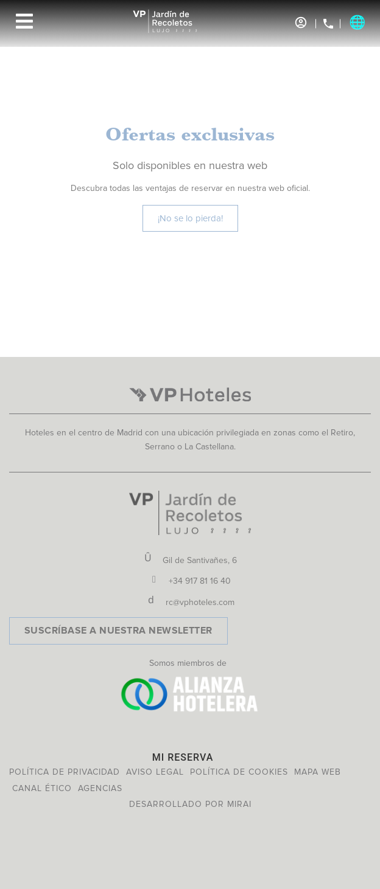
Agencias (100, 788)
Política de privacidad (64, 772)
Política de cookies (239, 772)
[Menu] (24, 21)
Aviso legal (155, 772)
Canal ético (42, 788)
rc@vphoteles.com (200, 602)
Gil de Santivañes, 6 (200, 560)
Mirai (239, 804)
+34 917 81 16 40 (200, 581)
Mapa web (317, 772)
